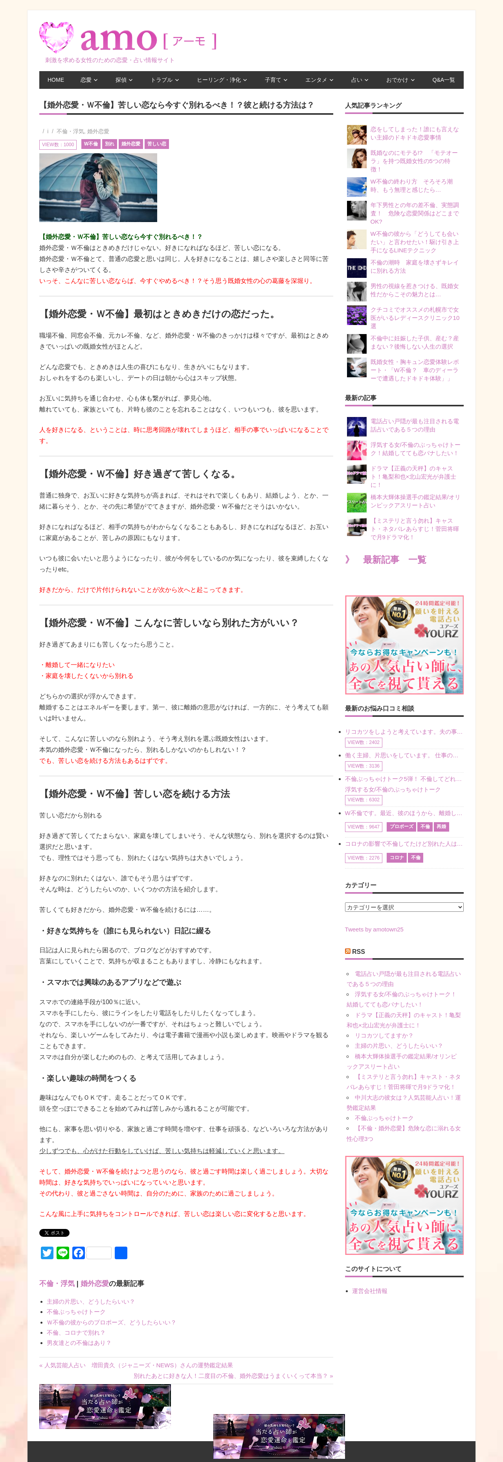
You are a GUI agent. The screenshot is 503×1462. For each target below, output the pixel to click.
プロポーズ (401, 826)
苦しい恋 (156, 144)
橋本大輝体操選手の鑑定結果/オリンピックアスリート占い (404, 502)
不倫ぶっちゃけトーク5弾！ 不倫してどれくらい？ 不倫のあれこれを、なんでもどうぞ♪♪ (404, 778)
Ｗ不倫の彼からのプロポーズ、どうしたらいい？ (111, 1322)
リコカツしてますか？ (384, 1035)
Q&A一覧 (444, 80)
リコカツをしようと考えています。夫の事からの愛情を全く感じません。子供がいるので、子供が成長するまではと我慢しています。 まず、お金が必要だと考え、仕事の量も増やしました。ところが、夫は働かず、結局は (404, 731)
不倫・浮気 (70, 131)
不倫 (425, 826)
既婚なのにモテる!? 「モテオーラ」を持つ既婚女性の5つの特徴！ (402, 161)
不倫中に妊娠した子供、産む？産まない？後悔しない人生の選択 (403, 344)
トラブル (162, 80)
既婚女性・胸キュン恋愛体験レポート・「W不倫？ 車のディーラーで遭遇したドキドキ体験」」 (403, 370)
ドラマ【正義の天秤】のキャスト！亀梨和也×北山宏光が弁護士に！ (402, 476)
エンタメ (316, 80)
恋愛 (86, 80)
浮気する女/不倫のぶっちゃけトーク (393, 789)
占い (356, 80)
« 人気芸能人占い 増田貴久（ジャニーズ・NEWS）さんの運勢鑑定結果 (136, 1365)
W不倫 (91, 144)
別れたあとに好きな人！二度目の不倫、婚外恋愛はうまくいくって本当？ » (233, 1375)
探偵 (121, 80)
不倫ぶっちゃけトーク (76, 1311)
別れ (109, 144)
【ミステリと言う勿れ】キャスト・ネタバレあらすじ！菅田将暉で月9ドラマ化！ (403, 528)
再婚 (441, 826)
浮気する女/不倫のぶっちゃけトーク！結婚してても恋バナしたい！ (404, 450)
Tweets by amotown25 (374, 929)
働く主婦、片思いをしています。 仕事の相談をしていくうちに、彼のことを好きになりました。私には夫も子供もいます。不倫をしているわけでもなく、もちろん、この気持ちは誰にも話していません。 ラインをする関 (404, 755)
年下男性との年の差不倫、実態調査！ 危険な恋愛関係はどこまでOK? (403, 213)
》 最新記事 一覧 (385, 560)
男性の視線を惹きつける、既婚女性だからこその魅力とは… (403, 291)
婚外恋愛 (98, 131)
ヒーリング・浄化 (219, 80)
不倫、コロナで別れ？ (76, 1332)
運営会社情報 (369, 1291)
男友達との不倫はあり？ (79, 1342)
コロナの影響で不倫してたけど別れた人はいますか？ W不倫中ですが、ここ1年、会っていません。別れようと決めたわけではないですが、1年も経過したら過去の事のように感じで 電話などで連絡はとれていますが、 (404, 843)
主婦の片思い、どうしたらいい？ (91, 1301)
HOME (56, 80)
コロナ (397, 857)
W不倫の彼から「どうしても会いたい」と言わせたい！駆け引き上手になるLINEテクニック (403, 241)
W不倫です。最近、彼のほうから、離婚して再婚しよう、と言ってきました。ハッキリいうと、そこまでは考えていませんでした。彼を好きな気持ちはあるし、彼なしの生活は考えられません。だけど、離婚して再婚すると (404, 813)
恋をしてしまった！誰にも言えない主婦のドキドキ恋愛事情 (403, 135)
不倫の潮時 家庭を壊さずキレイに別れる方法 (403, 268)
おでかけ (397, 80)
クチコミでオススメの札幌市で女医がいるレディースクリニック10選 (403, 317)
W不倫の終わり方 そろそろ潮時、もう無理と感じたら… (400, 187)
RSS (358, 951)
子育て (273, 80)
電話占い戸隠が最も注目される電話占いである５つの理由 (403, 427)
